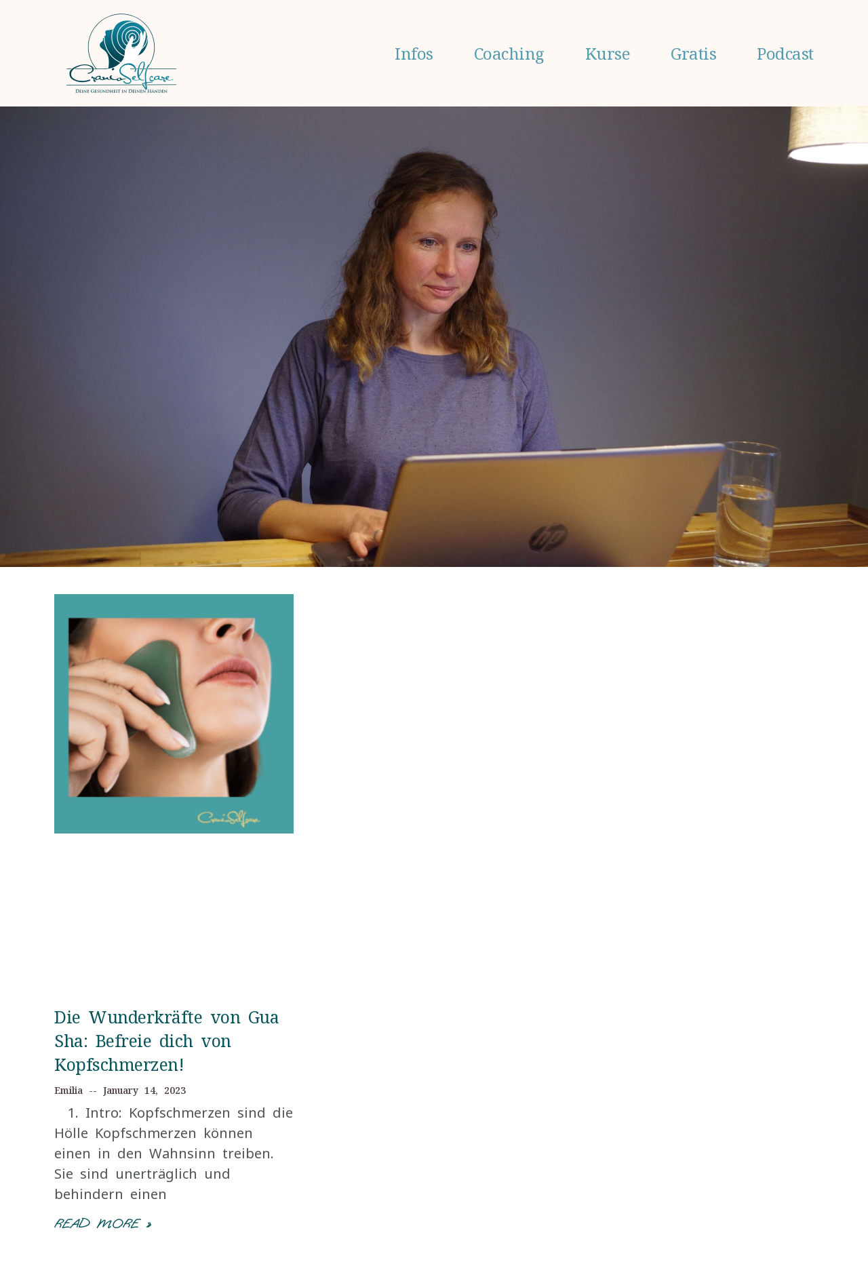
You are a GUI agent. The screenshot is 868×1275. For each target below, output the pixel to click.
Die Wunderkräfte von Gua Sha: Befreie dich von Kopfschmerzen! (166, 1040)
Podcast (785, 53)
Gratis (693, 53)
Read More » (102, 1224)
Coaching (509, 53)
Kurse (608, 53)
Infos (414, 53)
